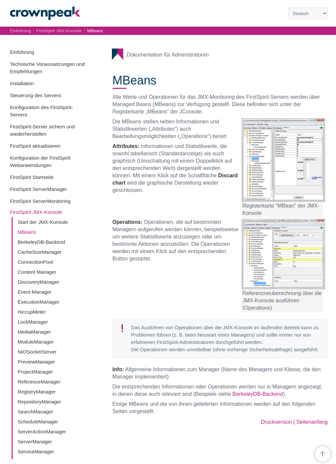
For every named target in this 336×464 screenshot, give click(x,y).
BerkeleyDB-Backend (41, 242)
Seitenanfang (312, 422)
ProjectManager (35, 372)
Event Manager (35, 292)
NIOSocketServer (37, 352)
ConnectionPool (35, 262)
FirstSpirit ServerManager (38, 189)
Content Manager (37, 272)
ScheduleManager (38, 421)
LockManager (33, 322)
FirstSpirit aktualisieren (35, 146)
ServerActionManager (42, 431)
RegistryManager (37, 391)
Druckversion (276, 422)
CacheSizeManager (40, 252)
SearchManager (35, 411)
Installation (22, 83)
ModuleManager (36, 342)
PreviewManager (36, 362)
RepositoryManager (39, 401)
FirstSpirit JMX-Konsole (36, 212)
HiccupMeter (32, 312)
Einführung (22, 52)
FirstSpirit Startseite (32, 177)
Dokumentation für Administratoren (168, 55)
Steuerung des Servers (35, 95)
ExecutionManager (38, 302)
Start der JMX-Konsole (43, 222)
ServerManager (35, 441)
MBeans (27, 232)
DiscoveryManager (38, 282)
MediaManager (34, 332)
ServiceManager (36, 451)
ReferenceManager (39, 382)
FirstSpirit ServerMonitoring (40, 201)
